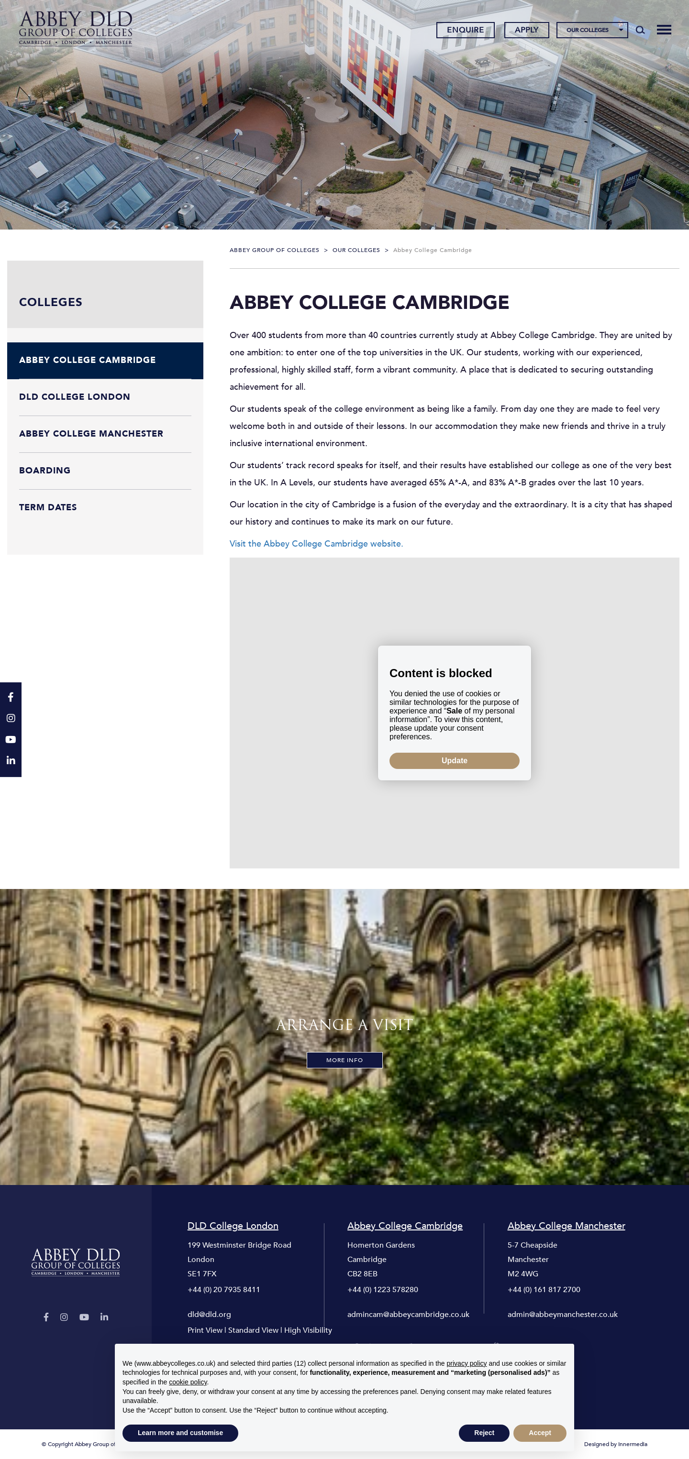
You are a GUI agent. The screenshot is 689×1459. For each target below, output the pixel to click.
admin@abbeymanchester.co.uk (563, 1314)
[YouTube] (84, 1318)
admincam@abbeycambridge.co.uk (408, 1314)
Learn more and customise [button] (180, 1433)
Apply (527, 30)
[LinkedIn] (104, 1318)
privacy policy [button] (467, 1363)
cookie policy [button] (188, 1382)
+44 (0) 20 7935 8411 (224, 1290)
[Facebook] (46, 1318)
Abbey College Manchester (566, 1226)
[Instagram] (64, 1318)
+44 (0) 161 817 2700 (544, 1290)
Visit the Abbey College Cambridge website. (316, 544)
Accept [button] (540, 1433)
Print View (205, 1330)
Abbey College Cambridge (405, 1226)
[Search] (640, 29)
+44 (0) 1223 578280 (382, 1290)
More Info (344, 1060)
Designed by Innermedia (615, 1444)
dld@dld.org (209, 1314)
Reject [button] (484, 1433)
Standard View (253, 1330)
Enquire (465, 30)
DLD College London (233, 1226)
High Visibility (308, 1330)
